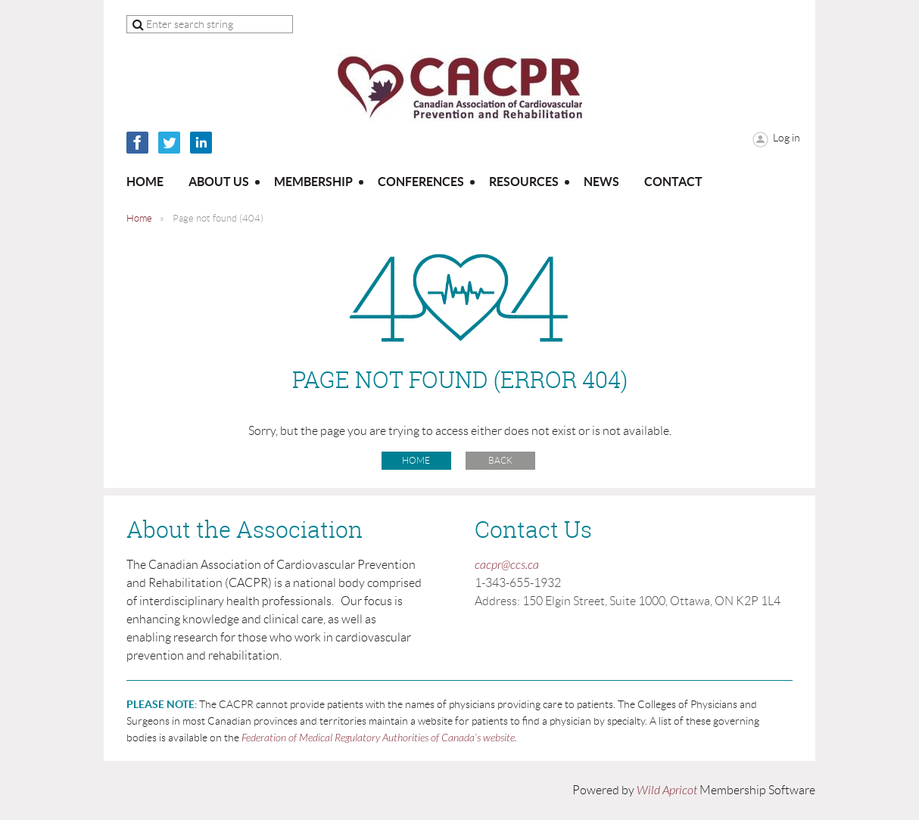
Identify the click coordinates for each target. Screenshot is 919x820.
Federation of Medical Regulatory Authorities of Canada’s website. (379, 737)
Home (139, 218)
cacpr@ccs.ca (507, 565)
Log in (786, 138)
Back (500, 460)
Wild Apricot (667, 790)
